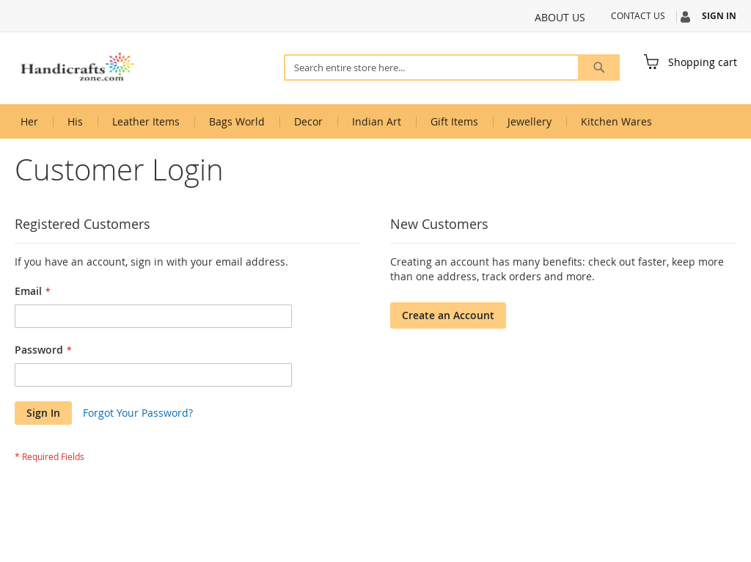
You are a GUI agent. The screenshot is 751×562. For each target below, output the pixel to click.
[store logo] (77, 67)
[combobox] (452, 67)
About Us (560, 17)
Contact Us (638, 15)
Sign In (719, 16)
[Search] (599, 67)
